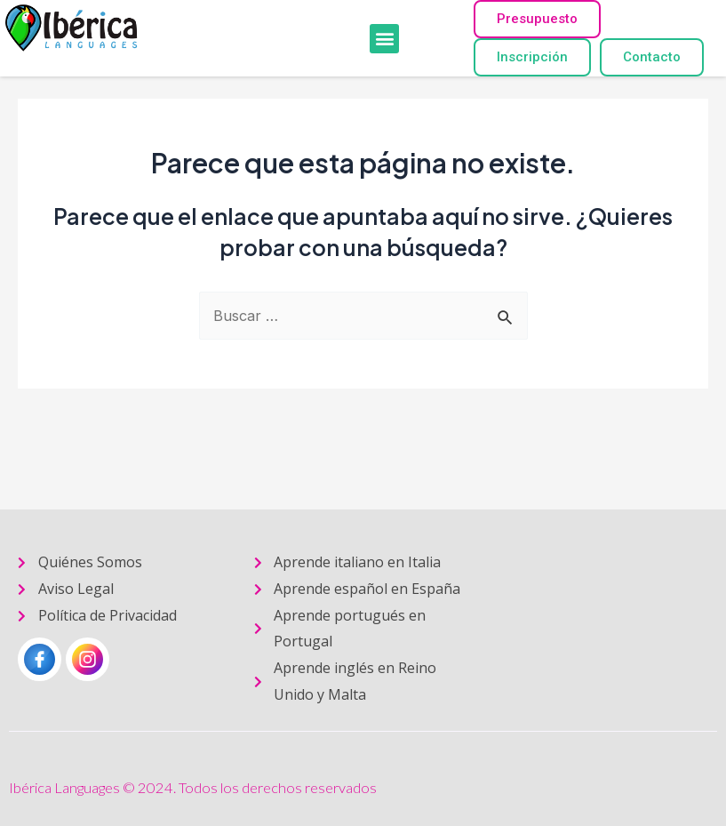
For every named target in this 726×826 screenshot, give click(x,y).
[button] (384, 38)
